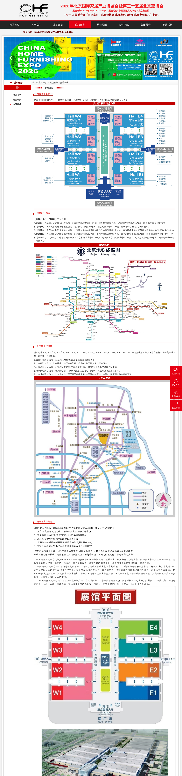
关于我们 (36, 24)
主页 (45, 82)
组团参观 (17, 100)
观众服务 (80, 24)
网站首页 (14, 24)
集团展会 (146, 24)
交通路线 (17, 104)
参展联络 (168, 24)
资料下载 (124, 24)
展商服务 (58, 24)
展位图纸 (102, 24)
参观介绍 (17, 95)
